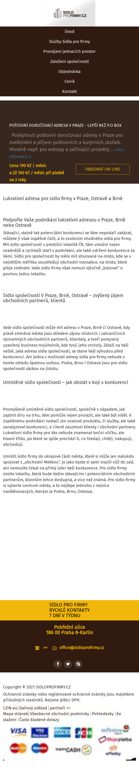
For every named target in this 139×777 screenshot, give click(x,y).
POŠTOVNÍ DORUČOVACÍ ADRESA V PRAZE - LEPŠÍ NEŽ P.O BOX (65, 125)
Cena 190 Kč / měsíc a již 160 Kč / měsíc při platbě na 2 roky (36, 172)
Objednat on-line (102, 169)
